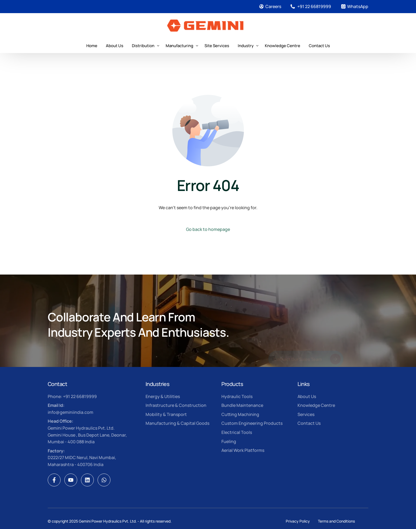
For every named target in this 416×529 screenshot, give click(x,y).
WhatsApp (357, 6)
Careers (273, 6)
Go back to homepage (208, 229)
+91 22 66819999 (314, 6)
